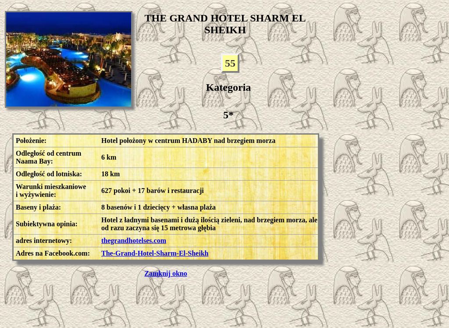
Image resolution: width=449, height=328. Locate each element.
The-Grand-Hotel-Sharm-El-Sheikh (154, 253)
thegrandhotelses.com (133, 240)
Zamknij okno (165, 273)
